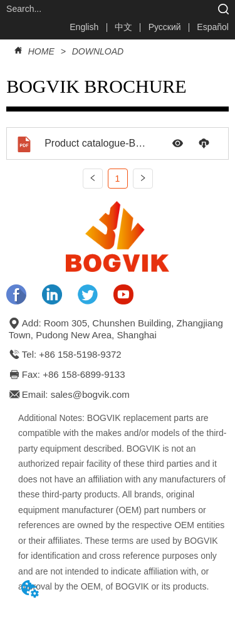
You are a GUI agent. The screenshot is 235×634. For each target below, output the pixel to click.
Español (213, 27)
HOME (41, 51)
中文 (123, 27)
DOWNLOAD (96, 51)
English (84, 27)
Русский (165, 27)
